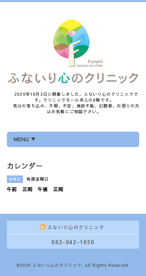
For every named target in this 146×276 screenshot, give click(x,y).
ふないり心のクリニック (57, 265)
